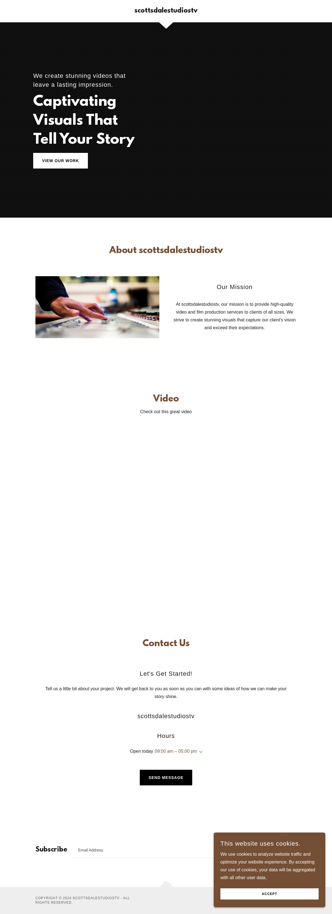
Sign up (279, 850)
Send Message (166, 777)
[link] (166, 11)
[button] (200, 752)
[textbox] (164, 850)
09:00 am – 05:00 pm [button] (176, 751)
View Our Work (60, 160)
